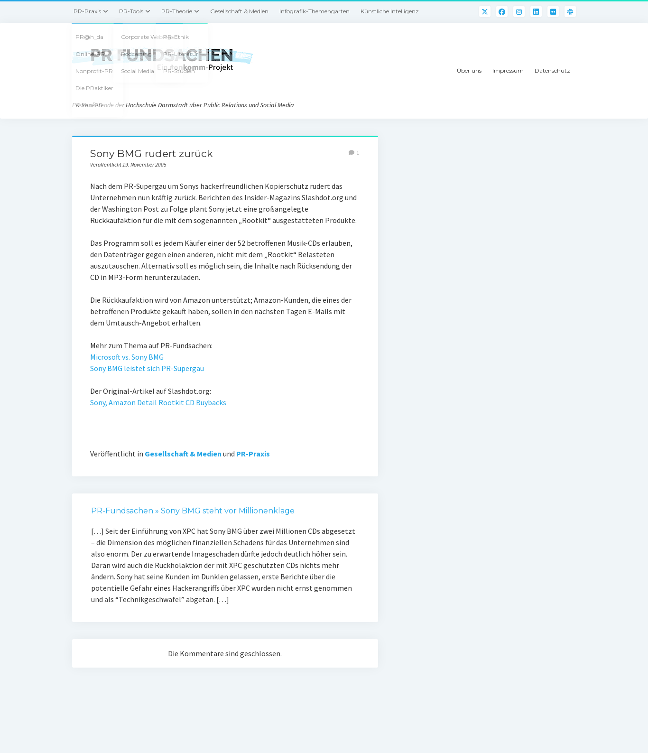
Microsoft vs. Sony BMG (127, 357)
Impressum (508, 70)
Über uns (469, 70)
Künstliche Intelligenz (390, 11)
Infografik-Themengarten (314, 11)
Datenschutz (552, 70)
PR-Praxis (87, 11)
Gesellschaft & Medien (239, 11)
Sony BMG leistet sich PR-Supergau (147, 368)
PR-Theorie (176, 11)
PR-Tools (131, 11)
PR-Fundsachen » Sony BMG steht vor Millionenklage (193, 510)
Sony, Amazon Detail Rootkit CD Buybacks (158, 402)
